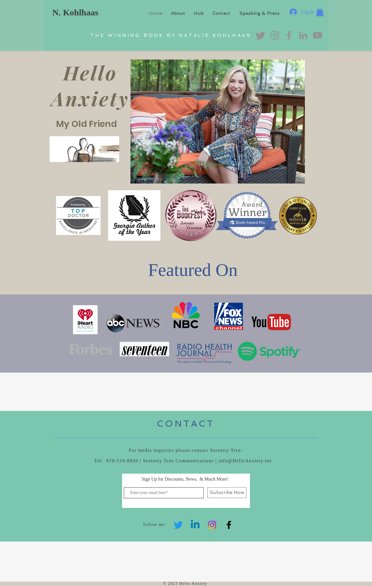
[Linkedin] (195, 525)
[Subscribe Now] (226, 492)
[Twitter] (178, 525)
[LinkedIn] (303, 35)
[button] (319, 12)
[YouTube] (317, 35)
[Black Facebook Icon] (228, 525)
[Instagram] (212, 525)
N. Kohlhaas (75, 12)
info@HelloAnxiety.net (245, 460)
